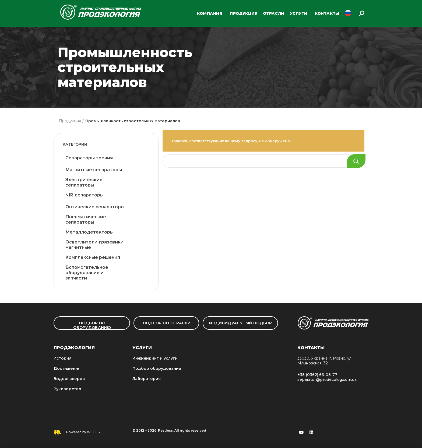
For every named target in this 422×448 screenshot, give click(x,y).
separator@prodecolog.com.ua (327, 379)
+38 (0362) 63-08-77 (317, 374)
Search (356, 161)
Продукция (70, 121)
